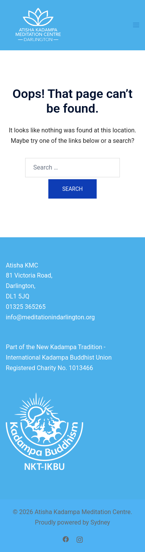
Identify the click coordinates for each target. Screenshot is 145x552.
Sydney (100, 522)
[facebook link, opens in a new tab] (66, 538)
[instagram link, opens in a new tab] (80, 538)
